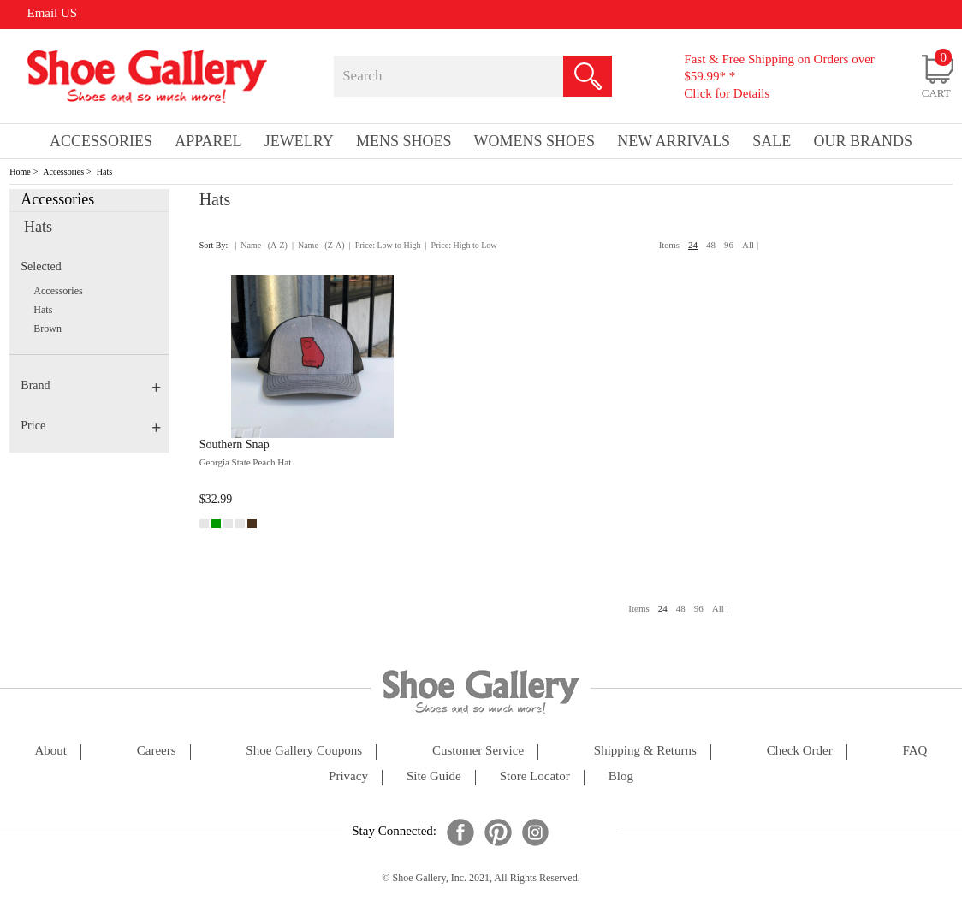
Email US (52, 13)
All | (750, 245)
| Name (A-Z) (261, 245)
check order (800, 750)
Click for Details (726, 93)
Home (19, 171)
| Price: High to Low (461, 245)
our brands (862, 141)
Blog (621, 776)
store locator (535, 776)
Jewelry (299, 141)
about (50, 750)
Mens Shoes (404, 141)
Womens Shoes (535, 141)
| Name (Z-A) (318, 245)
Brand (91, 385)
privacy (348, 776)
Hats (104, 171)
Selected (41, 266)
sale (771, 141)
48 (711, 245)
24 (693, 245)
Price (91, 425)
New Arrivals (673, 141)
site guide (434, 776)
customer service (478, 750)
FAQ (915, 750)
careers (156, 750)
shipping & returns (645, 750)
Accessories (63, 171)
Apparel (208, 141)
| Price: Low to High (385, 245)
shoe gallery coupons (304, 750)
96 (728, 245)
